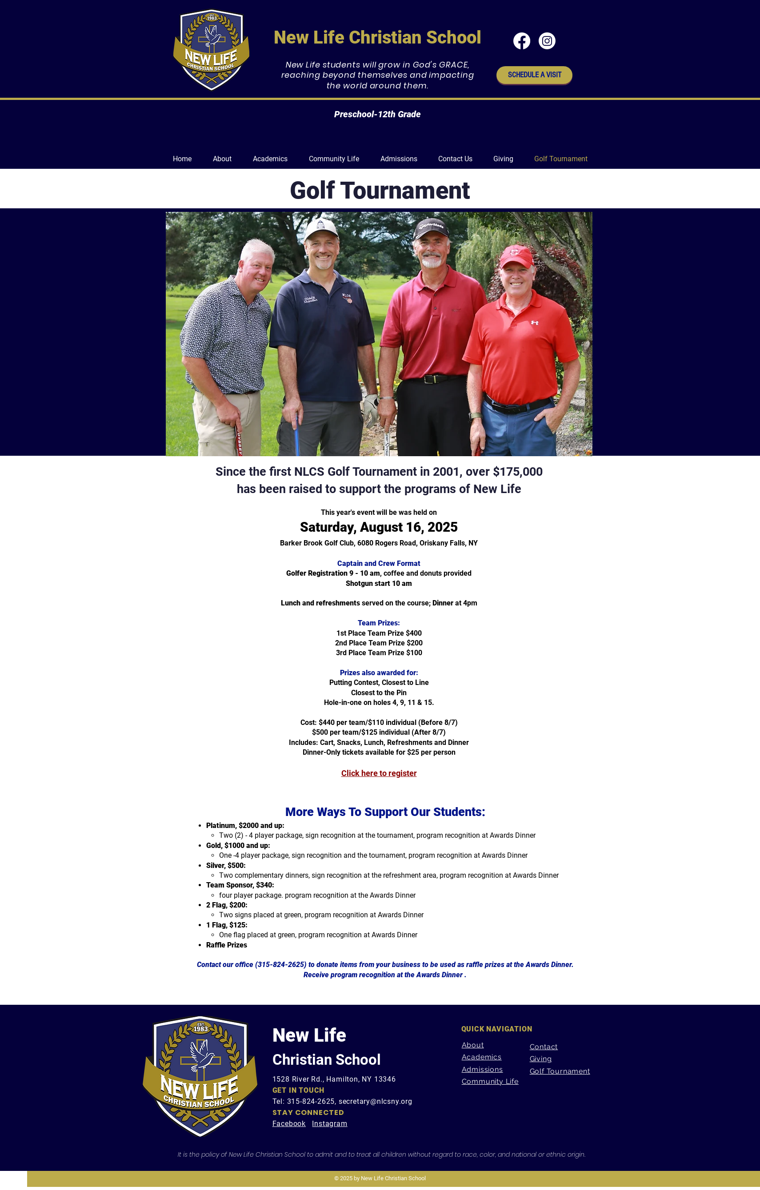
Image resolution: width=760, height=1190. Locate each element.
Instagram (329, 1123)
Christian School (326, 1059)
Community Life (490, 1081)
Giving (541, 1059)
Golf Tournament (560, 1071)
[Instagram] (547, 40)
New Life (309, 1035)
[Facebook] (521, 40)
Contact (544, 1047)
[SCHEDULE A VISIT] (534, 75)
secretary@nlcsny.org (375, 1101)
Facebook (289, 1123)
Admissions (482, 1069)
